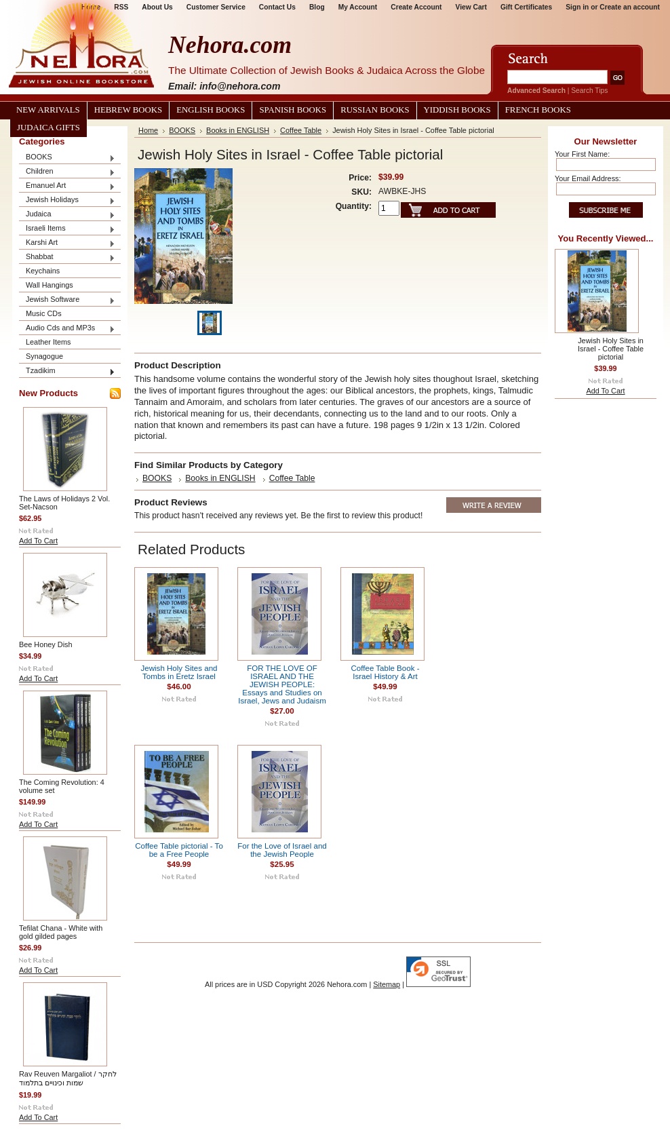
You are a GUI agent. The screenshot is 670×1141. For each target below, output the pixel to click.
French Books (538, 110)
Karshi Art (67, 243)
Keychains (43, 271)
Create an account (629, 7)
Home (148, 130)
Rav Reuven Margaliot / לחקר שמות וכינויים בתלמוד (68, 1078)
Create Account (416, 7)
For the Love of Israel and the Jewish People (282, 850)
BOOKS (67, 158)
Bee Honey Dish (46, 644)
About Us (157, 7)
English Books (210, 110)
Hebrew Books (128, 110)
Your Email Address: (588, 178)
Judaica (67, 215)
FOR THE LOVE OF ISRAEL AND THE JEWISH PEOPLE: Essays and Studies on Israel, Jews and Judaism (282, 684)
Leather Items (48, 342)
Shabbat (67, 257)
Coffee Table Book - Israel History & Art (385, 672)
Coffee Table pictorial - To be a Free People (179, 850)
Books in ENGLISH (237, 130)
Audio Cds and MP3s (67, 329)
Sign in (577, 7)
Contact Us (277, 7)
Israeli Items (67, 229)
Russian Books (374, 110)
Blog (317, 7)
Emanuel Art (67, 186)
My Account (358, 7)
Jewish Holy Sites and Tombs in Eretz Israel (179, 672)
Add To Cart (38, 541)
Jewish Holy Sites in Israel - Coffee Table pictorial (611, 348)
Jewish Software (67, 300)
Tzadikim (67, 371)
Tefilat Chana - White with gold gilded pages (60, 932)
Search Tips (589, 90)
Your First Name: (582, 154)
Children (67, 172)
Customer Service (215, 7)
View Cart (471, 7)
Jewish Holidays (67, 200)
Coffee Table (300, 130)
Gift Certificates (526, 7)
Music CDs (44, 313)
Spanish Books (292, 110)
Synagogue (44, 356)
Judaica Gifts (48, 127)
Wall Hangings (49, 285)
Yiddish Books (457, 110)
